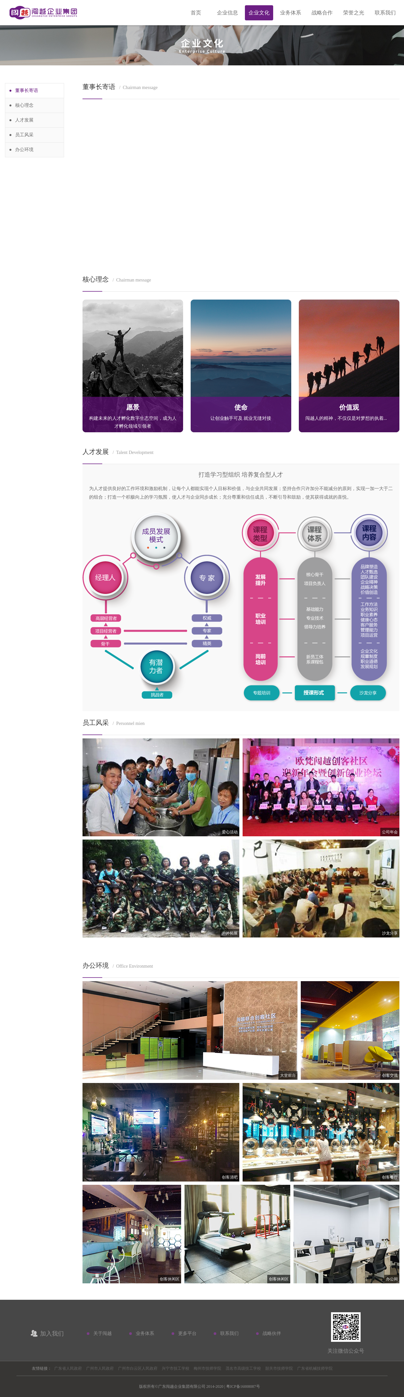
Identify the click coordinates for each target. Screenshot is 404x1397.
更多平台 (187, 1333)
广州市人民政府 (100, 1368)
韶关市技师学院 (279, 1368)
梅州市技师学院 (207, 1368)
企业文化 (259, 12)
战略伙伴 (272, 1333)
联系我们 (385, 12)
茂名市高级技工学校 (243, 1368)
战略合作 (322, 12)
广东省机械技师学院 (315, 1368)
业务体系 (290, 12)
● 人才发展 (21, 120)
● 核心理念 (21, 105)
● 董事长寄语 (23, 90)
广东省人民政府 (68, 1368)
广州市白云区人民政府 (137, 1368)
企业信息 (227, 12)
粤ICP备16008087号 (243, 1386)
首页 (196, 12)
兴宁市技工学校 (175, 1368)
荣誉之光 (353, 12)
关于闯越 (102, 1333)
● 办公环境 (21, 149)
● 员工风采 (21, 134)
